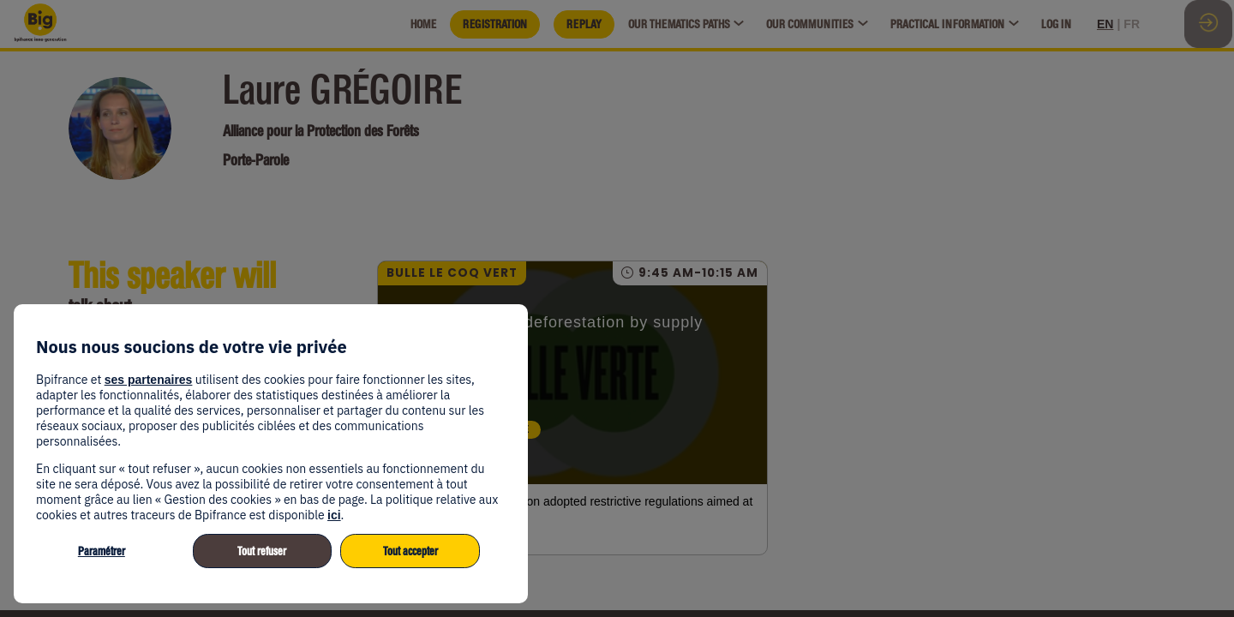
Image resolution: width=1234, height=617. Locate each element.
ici (334, 515)
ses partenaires (149, 379)
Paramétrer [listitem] (101, 551)
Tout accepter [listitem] (410, 551)
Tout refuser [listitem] (261, 551)
